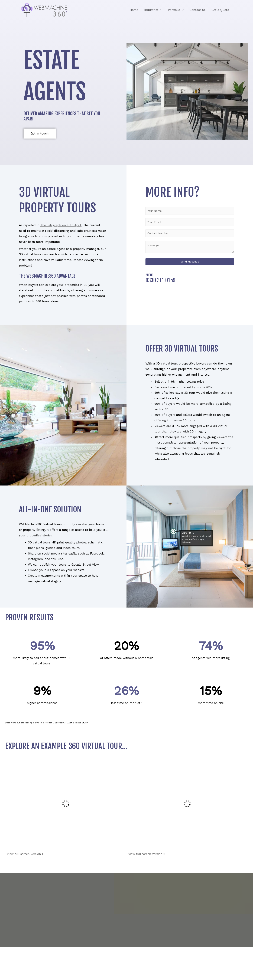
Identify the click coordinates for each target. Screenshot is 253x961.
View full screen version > (25, 854)
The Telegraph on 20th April (60, 225)
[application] (160, 10)
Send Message (189, 261)
